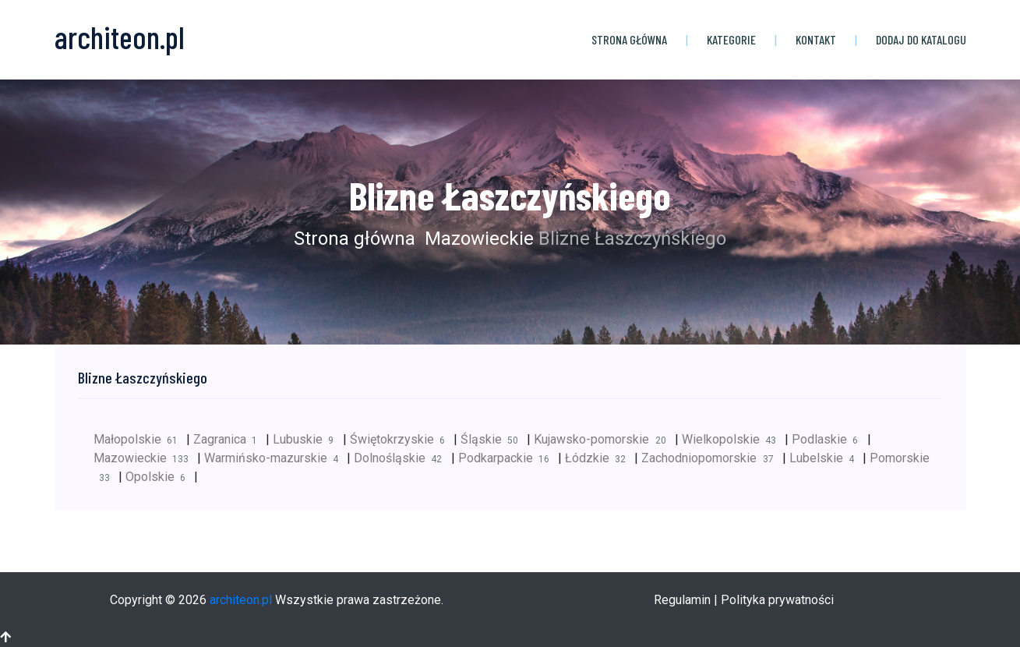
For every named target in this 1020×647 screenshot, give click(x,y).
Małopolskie (140, 439)
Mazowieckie (477, 238)
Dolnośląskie (402, 458)
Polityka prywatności (777, 599)
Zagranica (229, 439)
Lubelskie (826, 458)
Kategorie (731, 39)
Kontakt (816, 39)
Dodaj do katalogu (921, 39)
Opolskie (159, 476)
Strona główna (629, 39)
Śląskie (494, 439)
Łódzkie (599, 458)
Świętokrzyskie (402, 439)
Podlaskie (829, 439)
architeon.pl (241, 599)
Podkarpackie (508, 458)
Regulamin (682, 599)
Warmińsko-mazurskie (275, 458)
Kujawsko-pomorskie (604, 439)
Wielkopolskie (733, 439)
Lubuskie (307, 439)
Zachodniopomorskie (711, 458)
